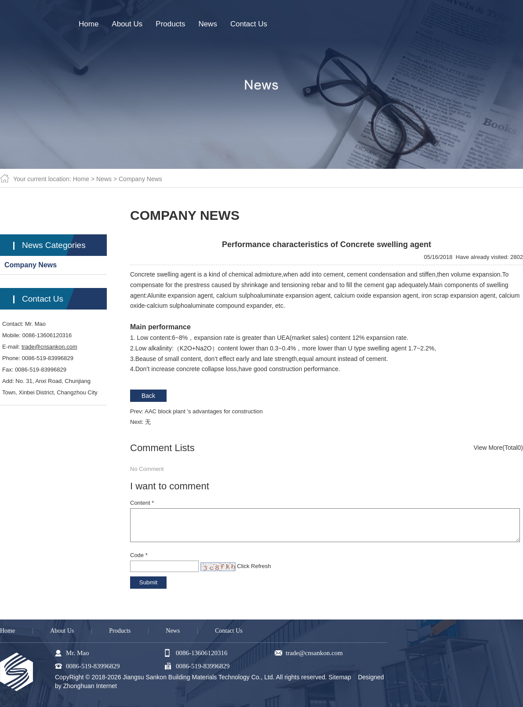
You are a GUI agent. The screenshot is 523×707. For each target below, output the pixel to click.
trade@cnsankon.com (49, 346)
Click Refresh (254, 566)
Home (81, 178)
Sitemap (340, 677)
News (104, 178)
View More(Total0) (498, 447)
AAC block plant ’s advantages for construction (204, 411)
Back (148, 395)
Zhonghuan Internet (90, 685)
